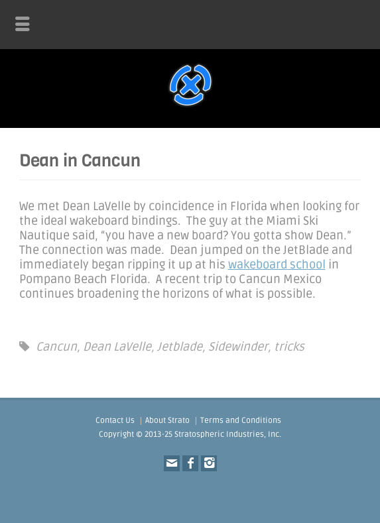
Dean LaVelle (117, 346)
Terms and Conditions (240, 421)
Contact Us (115, 421)
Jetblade (179, 346)
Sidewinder (238, 346)
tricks (289, 346)
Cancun (56, 346)
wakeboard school (277, 264)
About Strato (167, 421)
